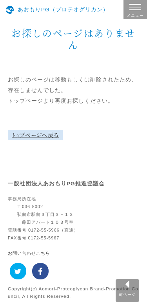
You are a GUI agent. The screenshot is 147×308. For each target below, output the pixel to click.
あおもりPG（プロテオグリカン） (63, 10)
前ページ (127, 294)
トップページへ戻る (35, 135)
